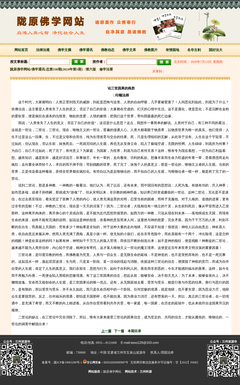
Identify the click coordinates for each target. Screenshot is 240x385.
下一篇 (119, 331)
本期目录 (134, 331)
